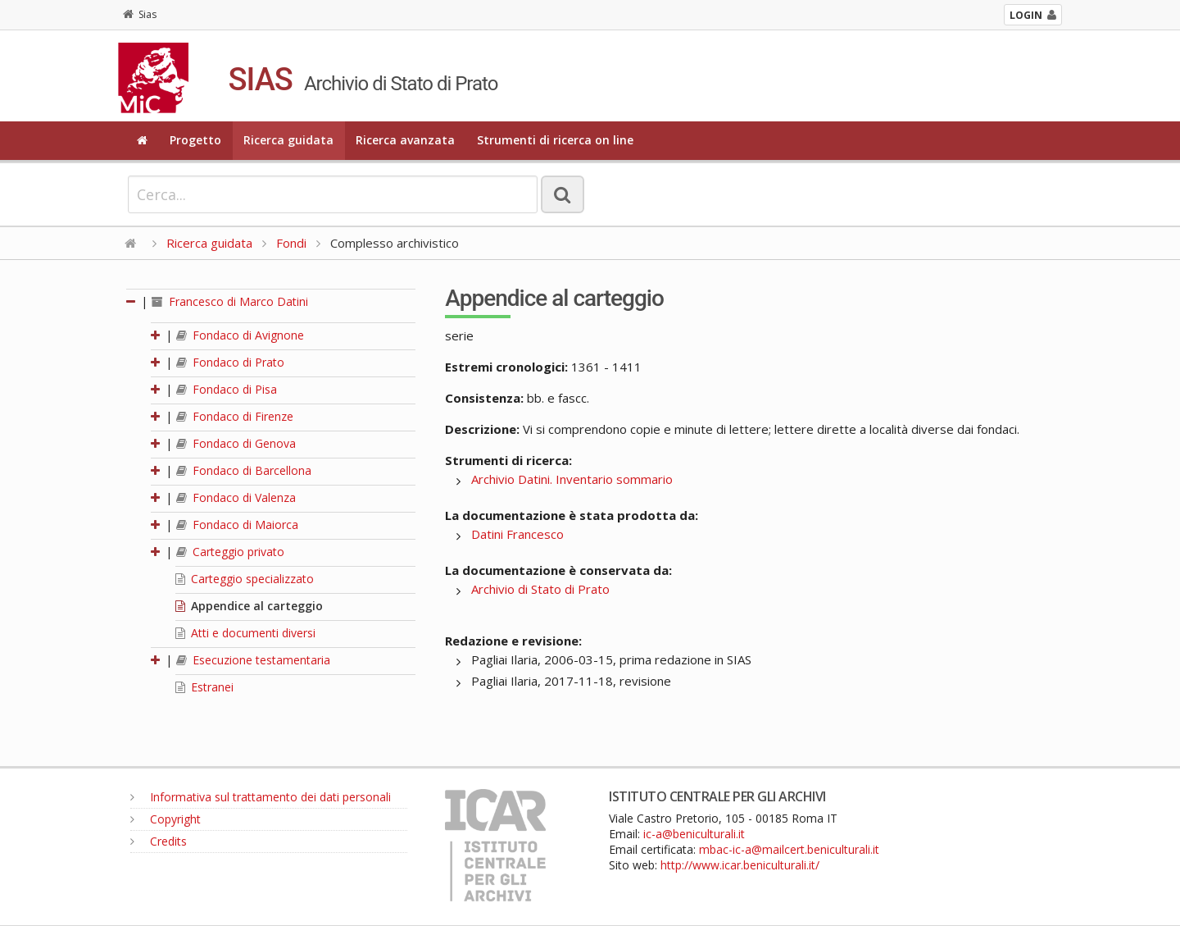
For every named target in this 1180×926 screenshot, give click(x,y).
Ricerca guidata (288, 140)
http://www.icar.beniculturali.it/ (739, 865)
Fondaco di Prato (230, 362)
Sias (140, 14)
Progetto (195, 140)
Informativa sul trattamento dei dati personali (260, 797)
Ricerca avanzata (405, 140)
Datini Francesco (517, 534)
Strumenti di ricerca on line (555, 140)
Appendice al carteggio (249, 606)
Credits (158, 841)
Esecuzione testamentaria (253, 660)
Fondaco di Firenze (234, 416)
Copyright (165, 819)
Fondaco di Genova (236, 443)
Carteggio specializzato (244, 578)
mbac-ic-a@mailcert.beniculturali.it (789, 849)
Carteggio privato (230, 551)
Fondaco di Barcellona (243, 470)
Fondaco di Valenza (236, 497)
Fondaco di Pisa (226, 389)
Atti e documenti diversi (245, 633)
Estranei (204, 687)
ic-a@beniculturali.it (694, 834)
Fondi (291, 243)
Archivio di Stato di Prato (540, 589)
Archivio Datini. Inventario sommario (572, 479)
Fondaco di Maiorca (237, 524)
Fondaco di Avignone (240, 335)
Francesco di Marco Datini (230, 301)
